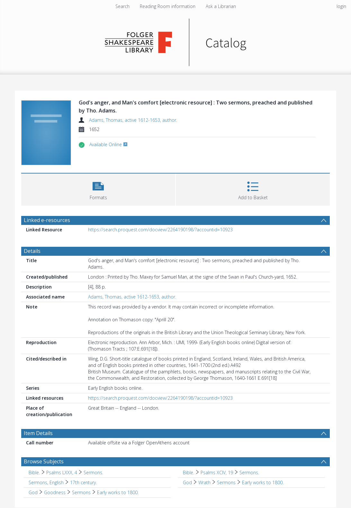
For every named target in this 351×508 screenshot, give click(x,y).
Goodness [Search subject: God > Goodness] (55, 492)
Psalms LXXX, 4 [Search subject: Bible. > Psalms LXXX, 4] (61, 472)
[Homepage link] (176, 40)
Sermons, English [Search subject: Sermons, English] (46, 482)
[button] (98, 189)
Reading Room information (167, 6)
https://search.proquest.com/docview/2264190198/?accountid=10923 (160, 230)
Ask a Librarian (221, 6)
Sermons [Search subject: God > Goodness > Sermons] (81, 492)
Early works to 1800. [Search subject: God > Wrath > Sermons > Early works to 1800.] (263, 482)
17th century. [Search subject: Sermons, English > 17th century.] (83, 482)
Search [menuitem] (122, 6)
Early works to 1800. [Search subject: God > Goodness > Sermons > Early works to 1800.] (118, 492)
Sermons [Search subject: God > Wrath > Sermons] (226, 482)
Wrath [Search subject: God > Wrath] (204, 482)
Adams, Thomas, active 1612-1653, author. (133, 120)
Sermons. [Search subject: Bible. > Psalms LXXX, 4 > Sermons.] (93, 472)
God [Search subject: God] (187, 482)
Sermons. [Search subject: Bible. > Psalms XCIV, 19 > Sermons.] (249, 472)
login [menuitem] (341, 6)
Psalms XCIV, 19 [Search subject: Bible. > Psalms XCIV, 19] (217, 472)
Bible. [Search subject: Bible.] (34, 472)
